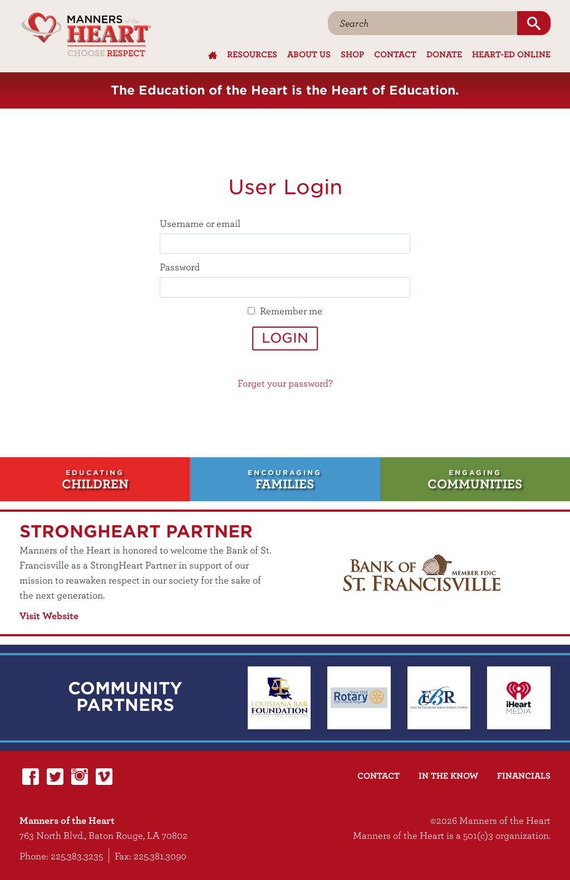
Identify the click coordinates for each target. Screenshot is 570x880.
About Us (309, 54)
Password (180, 267)
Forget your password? (285, 383)
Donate (444, 54)
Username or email (200, 223)
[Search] (423, 23)
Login (285, 338)
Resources (252, 54)
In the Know (448, 775)
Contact (395, 54)
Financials (524, 775)
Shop (352, 54)
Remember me (291, 311)
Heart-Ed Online (511, 54)
